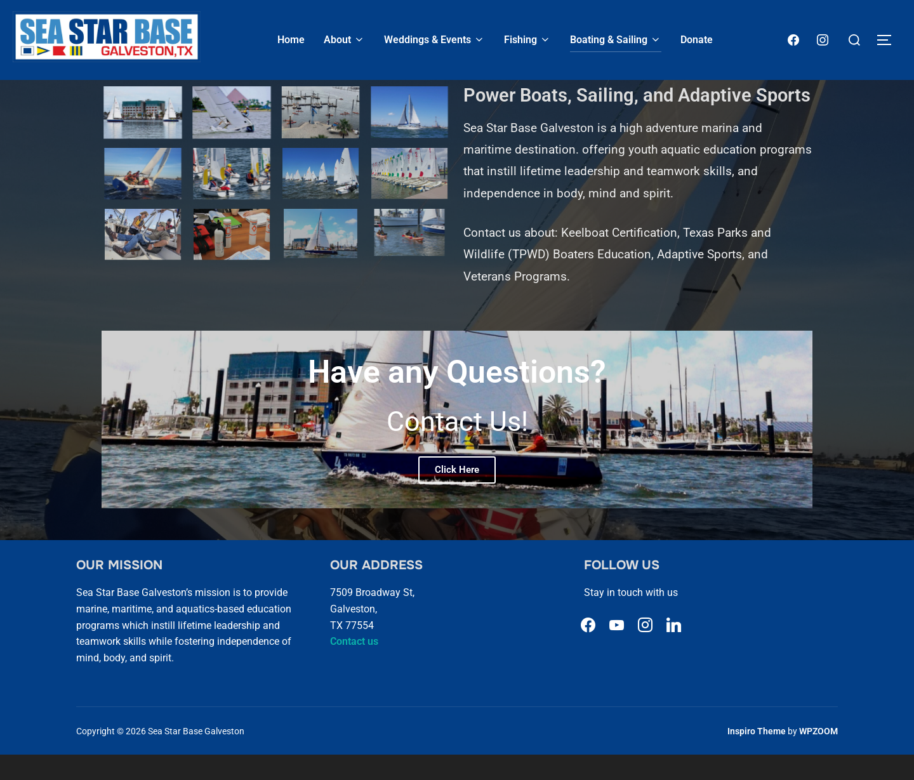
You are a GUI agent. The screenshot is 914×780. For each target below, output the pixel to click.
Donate (696, 40)
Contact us (354, 667)
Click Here (457, 494)
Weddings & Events (434, 40)
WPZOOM (818, 756)
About (344, 40)
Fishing (527, 40)
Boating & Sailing (615, 40)
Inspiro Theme (756, 756)
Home (291, 40)
